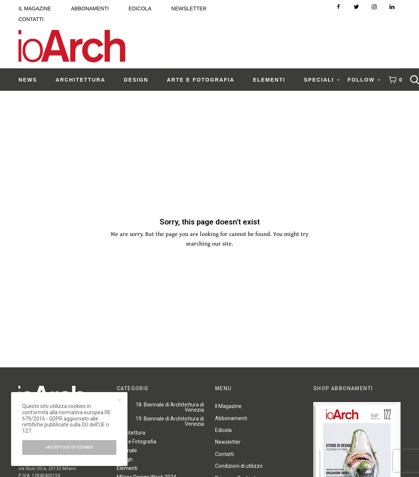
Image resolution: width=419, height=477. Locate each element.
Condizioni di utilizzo (239, 466)
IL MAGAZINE (34, 8)
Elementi (127, 468)
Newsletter (228, 442)
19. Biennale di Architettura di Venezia (170, 421)
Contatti (224, 454)
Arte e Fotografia (136, 441)
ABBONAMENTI (90, 8)
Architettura (131, 432)
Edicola (223, 430)
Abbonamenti (231, 418)
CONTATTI (31, 19)
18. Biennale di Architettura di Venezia (170, 407)
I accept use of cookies (69, 447)
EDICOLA (140, 8)
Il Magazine (228, 406)
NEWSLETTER (189, 8)
